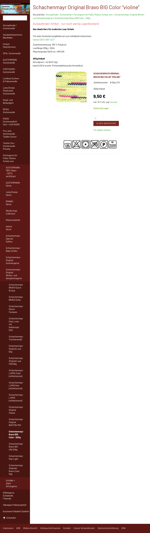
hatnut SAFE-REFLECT (44, 39)
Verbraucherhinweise (50, 528)
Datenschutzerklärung (108, 528)
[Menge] (98, 118)
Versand (113, 102)
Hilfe (123, 528)
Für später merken (102, 130)
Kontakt (67, 528)
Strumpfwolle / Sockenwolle (59, 14)
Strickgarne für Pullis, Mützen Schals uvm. (93, 14)
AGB (18, 528)
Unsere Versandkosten (84, 528)
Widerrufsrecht (30, 528)
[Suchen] (15, 17)
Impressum (8, 528)
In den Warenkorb (106, 123)
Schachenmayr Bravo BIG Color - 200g (72, 18)
